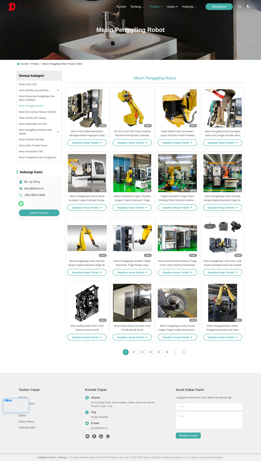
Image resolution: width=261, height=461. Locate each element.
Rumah (121, 6)
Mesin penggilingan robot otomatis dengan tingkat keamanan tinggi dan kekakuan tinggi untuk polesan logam (222, 200)
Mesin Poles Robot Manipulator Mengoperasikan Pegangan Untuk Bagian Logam (87, 135)
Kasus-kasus (26, 421)
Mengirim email (188, 435)
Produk (156, 6)
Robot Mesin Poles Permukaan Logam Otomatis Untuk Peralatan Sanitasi (177, 135)
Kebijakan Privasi (46, 457)
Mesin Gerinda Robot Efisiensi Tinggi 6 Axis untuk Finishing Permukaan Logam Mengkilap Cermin (177, 265)
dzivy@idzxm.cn (33, 188)
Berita (22, 415)
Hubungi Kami (190, 6)
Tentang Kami (138, 6)
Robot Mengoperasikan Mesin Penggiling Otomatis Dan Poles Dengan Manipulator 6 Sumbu (222, 330)
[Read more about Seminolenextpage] (176, 352)
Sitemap (62, 457)
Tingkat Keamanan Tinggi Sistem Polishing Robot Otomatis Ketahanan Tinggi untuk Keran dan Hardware (177, 200)
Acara (172, 6)
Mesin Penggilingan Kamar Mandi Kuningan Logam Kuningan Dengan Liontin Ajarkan (87, 200)
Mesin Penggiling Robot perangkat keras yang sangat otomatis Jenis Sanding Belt (222, 135)
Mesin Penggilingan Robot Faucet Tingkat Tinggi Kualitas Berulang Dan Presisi (177, 330)
